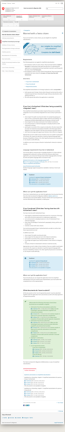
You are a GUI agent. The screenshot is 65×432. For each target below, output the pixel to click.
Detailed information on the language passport (35, 160)
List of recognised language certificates (41, 162)
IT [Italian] (60, 3)
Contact (13, 3)
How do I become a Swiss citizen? (10, 34)
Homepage (4, 3)
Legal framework (58, 422)
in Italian (40, 182)
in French (40, 180)
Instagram (26, 417)
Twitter (5, 417)
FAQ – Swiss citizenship (8, 71)
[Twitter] (25, 405)
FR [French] (58, 3)
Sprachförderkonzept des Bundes (31, 166)
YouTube (12, 417)
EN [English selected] (62, 3)
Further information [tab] (30, 370)
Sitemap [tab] (61, 411)
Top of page (60, 402)
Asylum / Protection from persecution (34, 16)
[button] (47, 9)
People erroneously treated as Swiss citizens (11, 63)
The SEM (16, 22)
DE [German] (56, 3)
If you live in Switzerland (32, 81)
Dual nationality (6, 59)
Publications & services (8, 22)
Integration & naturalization (20, 17)
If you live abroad (30, 84)
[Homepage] (22, 9)
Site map (9, 3)
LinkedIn (19, 417)
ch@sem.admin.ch (52, 196)
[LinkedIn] (28, 405)
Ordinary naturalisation (8, 38)
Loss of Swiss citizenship (8, 67)
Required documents (31, 86)
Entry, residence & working (7, 16)
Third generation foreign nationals (11, 48)
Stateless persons (6, 52)
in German (40, 179)
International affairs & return (46, 16)
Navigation (27, 30)
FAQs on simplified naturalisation (31, 163)
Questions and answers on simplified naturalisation (37, 374)
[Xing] (27, 405)
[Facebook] (24, 405)
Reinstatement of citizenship (9, 55)
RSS (32, 417)
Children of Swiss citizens (8, 45)
